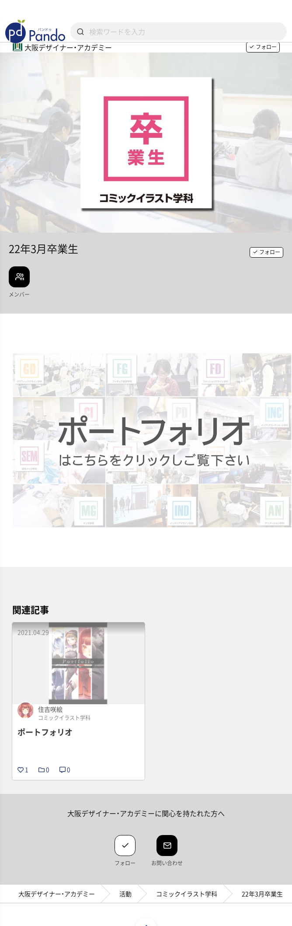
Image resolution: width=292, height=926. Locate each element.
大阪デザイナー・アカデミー (56, 893)
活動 (125, 893)
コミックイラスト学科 (186, 893)
